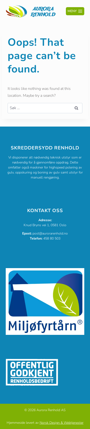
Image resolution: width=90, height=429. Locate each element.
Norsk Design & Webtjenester (62, 422)
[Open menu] (75, 11)
